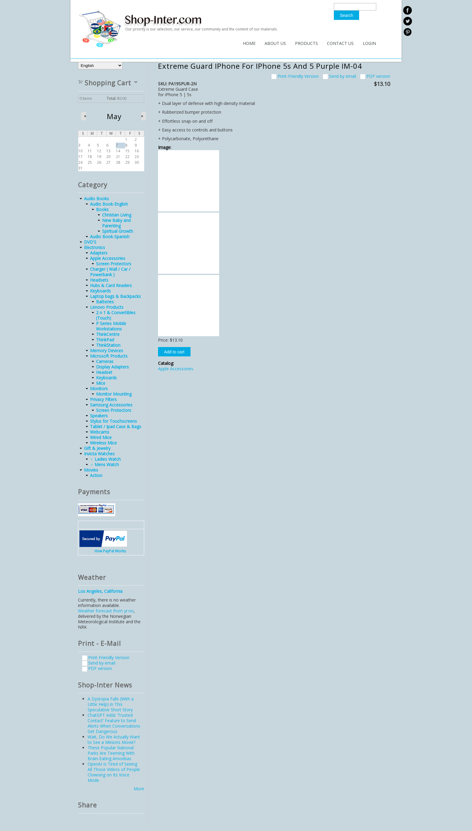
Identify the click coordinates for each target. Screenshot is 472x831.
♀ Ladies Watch (105, 459)
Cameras (104, 361)
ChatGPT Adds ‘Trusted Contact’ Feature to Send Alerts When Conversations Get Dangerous (114, 723)
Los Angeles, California (100, 591)
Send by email (339, 76)
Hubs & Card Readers (111, 285)
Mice (100, 383)
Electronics (94, 247)
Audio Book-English (109, 204)
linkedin (407, 32)
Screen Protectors (113, 264)
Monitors (99, 388)
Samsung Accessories (111, 405)
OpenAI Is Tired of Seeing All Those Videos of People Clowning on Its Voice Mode (114, 772)
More (139, 789)
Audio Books (96, 198)
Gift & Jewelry (97, 448)
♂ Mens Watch (104, 464)
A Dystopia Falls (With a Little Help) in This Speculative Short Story (111, 704)
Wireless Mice (103, 443)
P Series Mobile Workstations (111, 326)
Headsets (99, 280)
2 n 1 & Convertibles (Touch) (115, 315)
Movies (91, 470)
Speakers (99, 416)
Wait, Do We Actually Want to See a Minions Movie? (114, 739)
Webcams (99, 432)
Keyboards (100, 291)
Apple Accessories (175, 368)
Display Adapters (112, 367)
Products (306, 43)
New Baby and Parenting (116, 223)
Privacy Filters (103, 399)
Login (369, 43)
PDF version (375, 76)
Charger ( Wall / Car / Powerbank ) (110, 271)
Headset (104, 372)
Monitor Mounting (114, 394)
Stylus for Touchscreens (113, 421)
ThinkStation (108, 345)
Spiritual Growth (117, 231)
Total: (111, 98)
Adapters (98, 253)
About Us (275, 43)
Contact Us (340, 43)
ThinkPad (105, 340)
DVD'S (90, 242)
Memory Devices (106, 350)
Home (249, 43)
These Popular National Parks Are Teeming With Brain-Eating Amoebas (111, 753)
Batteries (105, 302)
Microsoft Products (109, 356)
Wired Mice (101, 437)
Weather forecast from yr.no (106, 611)
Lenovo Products (106, 307)
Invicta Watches (99, 454)
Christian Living (116, 215)
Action (96, 475)
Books (102, 209)
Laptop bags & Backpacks (115, 296)
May (114, 116)
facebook (407, 10)
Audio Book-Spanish (109, 236)
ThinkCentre (108, 334)
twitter (407, 21)
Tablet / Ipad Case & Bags (115, 426)
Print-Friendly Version (295, 76)
